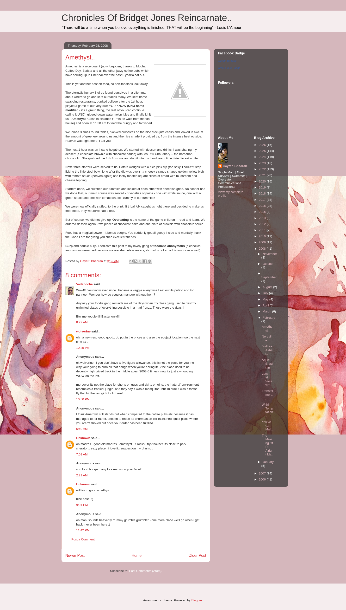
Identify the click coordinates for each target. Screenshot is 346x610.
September (269, 277)
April (266, 305)
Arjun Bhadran (267, 363)
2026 (263, 145)
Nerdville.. (267, 338)
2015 (263, 212)
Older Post (197, 555)
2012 (263, 224)
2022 (263, 169)
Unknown (83, 438)
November (270, 254)
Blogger (196, 600)
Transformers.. (267, 394)
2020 (263, 181)
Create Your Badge (229, 67)
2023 (263, 163)
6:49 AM (82, 429)
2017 (263, 199)
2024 (263, 157)
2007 (263, 473)
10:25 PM (83, 348)
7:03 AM (82, 454)
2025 (263, 151)
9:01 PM (82, 505)
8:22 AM (82, 322)
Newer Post (75, 555)
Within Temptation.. (267, 410)
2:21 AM (82, 475)
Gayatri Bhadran (227, 60)
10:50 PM (83, 399)
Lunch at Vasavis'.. (267, 379)
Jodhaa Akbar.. (267, 350)
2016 (263, 206)
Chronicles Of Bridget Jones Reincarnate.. (147, 18)
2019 (263, 187)
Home (137, 555)
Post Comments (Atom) (145, 571)
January (268, 462)
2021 (263, 175)
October (268, 264)
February (269, 317)
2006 (263, 479)
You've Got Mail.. (267, 425)
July (266, 293)
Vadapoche (84, 284)
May (266, 299)
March (267, 311)
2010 (263, 236)
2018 (263, 193)
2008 (263, 248)
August (268, 287)
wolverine (83, 331)
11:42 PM (83, 530)
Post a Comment (83, 539)
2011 (263, 230)
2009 (263, 242)
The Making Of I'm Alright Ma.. (267, 445)
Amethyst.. (267, 328)
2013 (263, 218)
